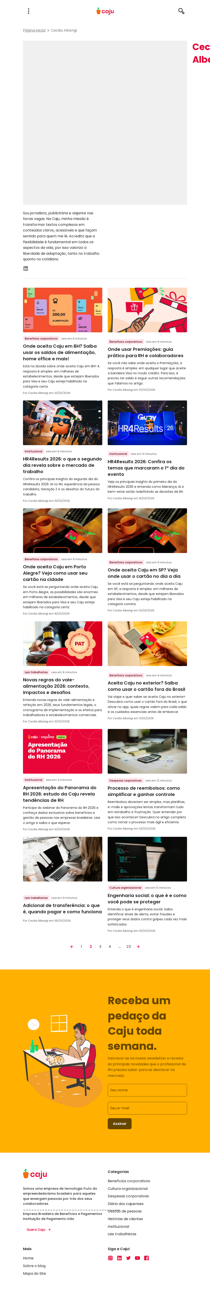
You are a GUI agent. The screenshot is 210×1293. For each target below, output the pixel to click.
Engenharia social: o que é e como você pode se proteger (147, 898)
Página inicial (34, 30)
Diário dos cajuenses (126, 1204)
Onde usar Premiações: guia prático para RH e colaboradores (145, 352)
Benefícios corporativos (41, 338)
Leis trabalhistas (36, 672)
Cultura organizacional (125, 888)
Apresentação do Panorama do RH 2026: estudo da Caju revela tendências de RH (59, 793)
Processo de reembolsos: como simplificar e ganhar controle (144, 791)
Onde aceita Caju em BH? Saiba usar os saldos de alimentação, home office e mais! (60, 352)
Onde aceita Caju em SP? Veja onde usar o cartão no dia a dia (144, 573)
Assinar (120, 1123)
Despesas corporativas (126, 780)
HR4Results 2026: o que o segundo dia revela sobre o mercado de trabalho (62, 465)
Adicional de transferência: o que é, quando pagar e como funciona (62, 908)
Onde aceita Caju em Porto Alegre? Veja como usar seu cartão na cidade (55, 573)
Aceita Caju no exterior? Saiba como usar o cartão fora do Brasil (146, 686)
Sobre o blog (34, 1266)
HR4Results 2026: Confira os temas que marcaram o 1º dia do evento (146, 467)
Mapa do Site (34, 1274)
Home (28, 1258)
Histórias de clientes (125, 1219)
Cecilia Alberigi (64, 30)
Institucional (33, 451)
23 (128, 946)
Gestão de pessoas (125, 1211)
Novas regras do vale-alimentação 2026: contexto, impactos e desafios (56, 686)
